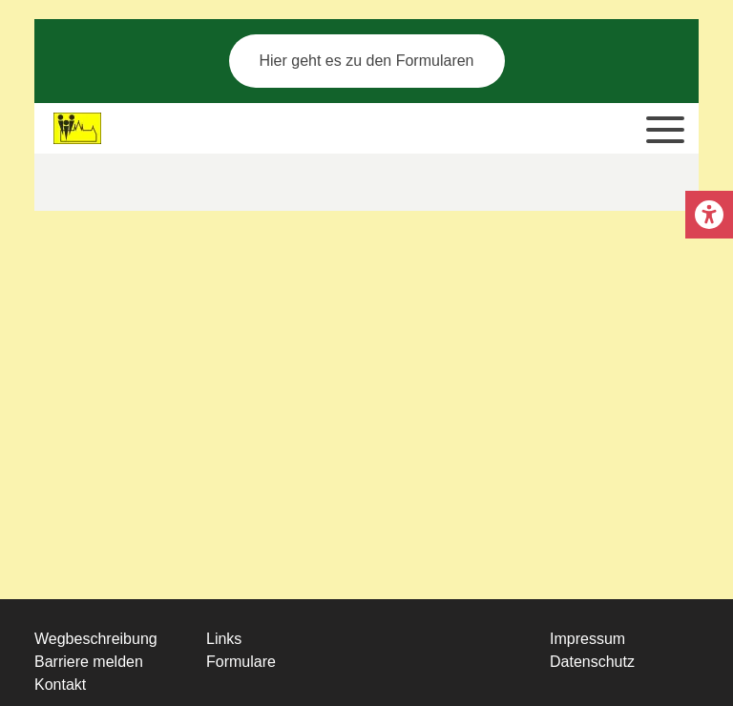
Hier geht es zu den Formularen (367, 60)
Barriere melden (88, 662)
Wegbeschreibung (95, 639)
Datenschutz (592, 662)
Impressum (587, 639)
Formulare (241, 662)
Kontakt (60, 684)
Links (223, 639)
